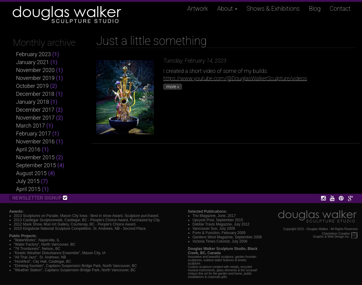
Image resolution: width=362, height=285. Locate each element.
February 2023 (33, 54)
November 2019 (35, 78)
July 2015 (28, 181)
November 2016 (35, 141)
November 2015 (35, 157)
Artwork (197, 8)
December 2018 (35, 94)
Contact (340, 8)
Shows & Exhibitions (273, 8)
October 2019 (32, 86)
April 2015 (28, 189)
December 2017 (35, 109)
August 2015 (31, 173)
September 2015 (36, 165)
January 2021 (32, 62)
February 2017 (33, 133)
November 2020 (35, 70)
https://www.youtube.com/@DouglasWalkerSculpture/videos (235, 78)
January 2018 (32, 102)
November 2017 (35, 117)
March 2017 (30, 125)
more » (172, 86)
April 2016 (28, 149)
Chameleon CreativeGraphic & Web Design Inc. (331, 235)
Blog (314, 8)
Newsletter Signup (39, 198)
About (227, 8)
